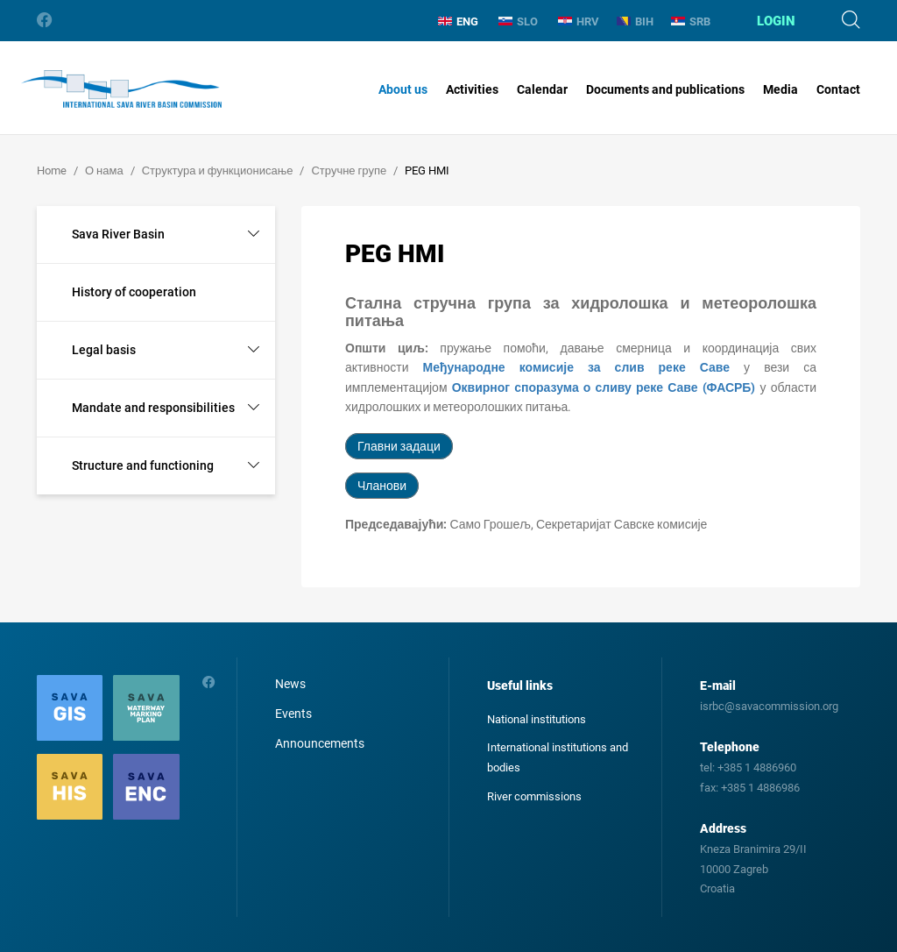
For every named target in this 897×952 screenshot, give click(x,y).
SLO (518, 21)
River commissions (534, 796)
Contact (838, 89)
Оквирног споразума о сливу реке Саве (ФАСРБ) (604, 387)
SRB (690, 21)
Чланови (381, 486)
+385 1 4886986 (760, 787)
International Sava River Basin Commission (121, 89)
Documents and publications (665, 89)
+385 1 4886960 (756, 767)
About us (402, 89)
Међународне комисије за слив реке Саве (576, 367)
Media (780, 89)
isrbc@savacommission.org (769, 706)
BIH (635, 21)
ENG (458, 21)
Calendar (542, 89)
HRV (578, 21)
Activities (472, 89)
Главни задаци (399, 446)
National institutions (536, 719)
